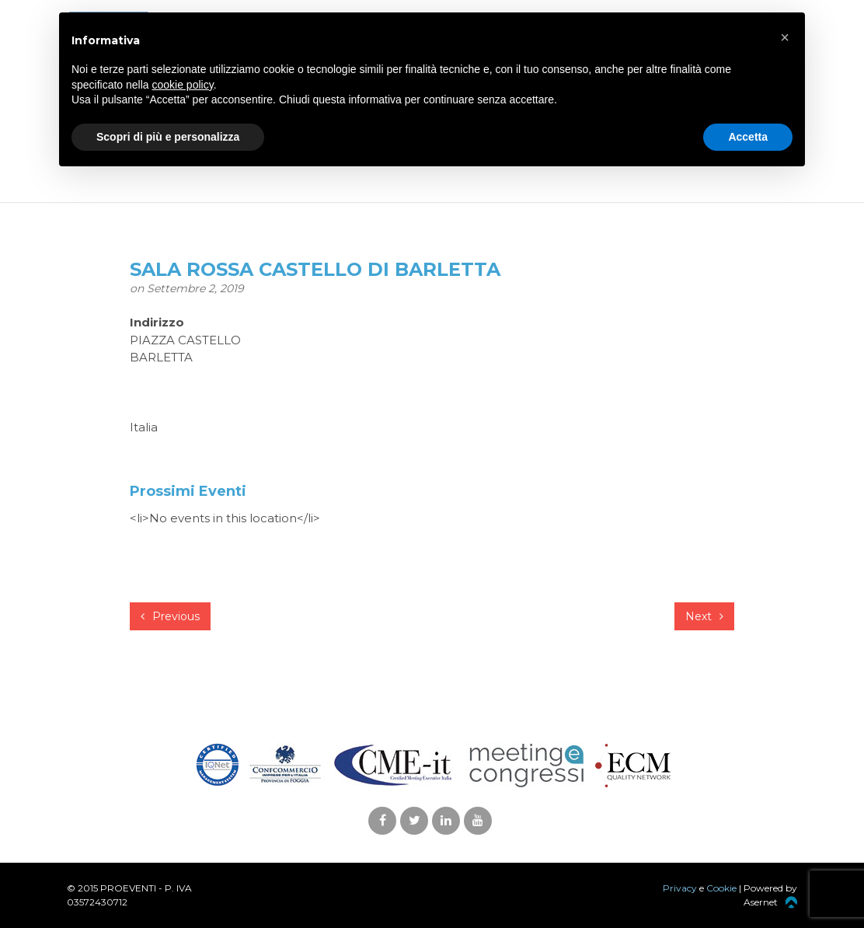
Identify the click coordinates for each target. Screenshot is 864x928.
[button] (784, 37)
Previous (170, 616)
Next (704, 616)
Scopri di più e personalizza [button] (167, 137)
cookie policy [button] (183, 84)
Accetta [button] (748, 137)
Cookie (721, 888)
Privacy (680, 888)
